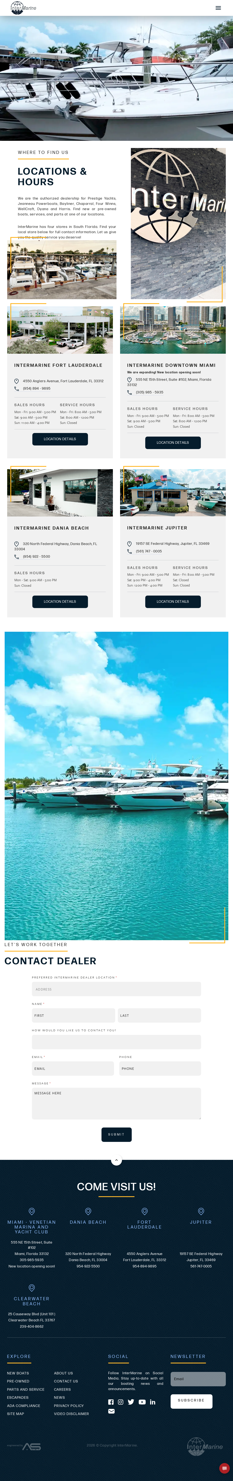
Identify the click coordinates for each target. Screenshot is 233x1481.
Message (51, 1083)
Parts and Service (26, 1390)
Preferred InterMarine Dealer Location (84, 977)
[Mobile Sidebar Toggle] (218, 8)
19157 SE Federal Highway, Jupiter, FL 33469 (168, 544)
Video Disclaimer (71, 1414)
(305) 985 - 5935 (145, 392)
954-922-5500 (88, 1266)
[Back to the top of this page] (116, 1160)
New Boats (18, 1373)
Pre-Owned (18, 1381)
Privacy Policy (69, 1406)
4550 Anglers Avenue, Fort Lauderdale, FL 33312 (59, 381)
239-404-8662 (32, 1327)
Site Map (15, 1414)
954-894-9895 (145, 1266)
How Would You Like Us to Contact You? (74, 1030)
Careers (62, 1390)
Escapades (18, 1398)
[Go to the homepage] (107, 8)
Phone (125, 1057)
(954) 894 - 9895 (32, 388)
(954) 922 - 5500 (32, 557)
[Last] (159, 1015)
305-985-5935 (32, 1260)
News (59, 1398)
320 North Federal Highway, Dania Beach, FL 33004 (55, 546)
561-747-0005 (201, 1266)
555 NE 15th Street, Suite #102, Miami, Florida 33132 (169, 382)
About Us (63, 1373)
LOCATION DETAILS (60, 439)
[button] (224, 1468)
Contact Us (66, 1381)
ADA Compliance (23, 1406)
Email (48, 1057)
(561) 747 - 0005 (144, 551)
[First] (73, 1015)
